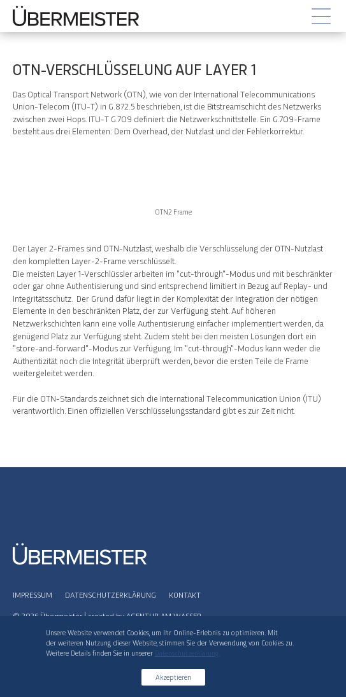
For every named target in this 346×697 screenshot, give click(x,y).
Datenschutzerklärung (110, 594)
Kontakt (185, 594)
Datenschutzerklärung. (187, 653)
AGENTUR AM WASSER (163, 615)
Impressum (32, 594)
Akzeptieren (173, 677)
